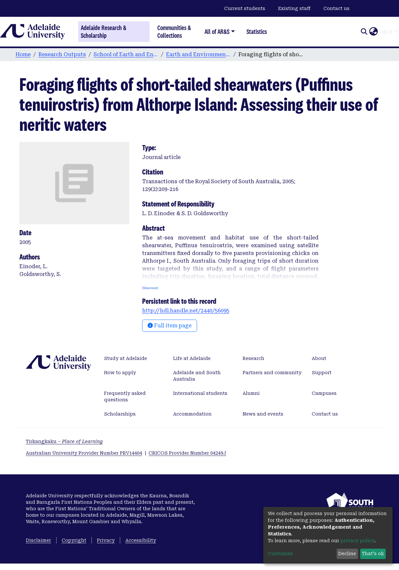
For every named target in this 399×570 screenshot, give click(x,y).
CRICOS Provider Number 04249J (187, 453)
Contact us (336, 8)
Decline (347, 553)
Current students (244, 8)
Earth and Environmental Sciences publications (198, 54)
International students (200, 393)
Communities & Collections (174, 31)
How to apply (120, 372)
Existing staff (294, 8)
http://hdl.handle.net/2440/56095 (185, 311)
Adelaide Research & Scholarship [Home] (103, 31)
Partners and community (272, 372)
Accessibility (140, 540)
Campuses (324, 393)
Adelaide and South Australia (197, 376)
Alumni (251, 393)
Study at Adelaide (125, 358)
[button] (373, 32)
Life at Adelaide (192, 358)
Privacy (106, 540)
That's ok (373, 553)
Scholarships (120, 414)
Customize (280, 553)
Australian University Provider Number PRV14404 (84, 453)
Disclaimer (38, 540)
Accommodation (192, 414)
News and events (263, 414)
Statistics (257, 31)
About (319, 358)
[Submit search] (364, 32)
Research (253, 358)
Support (321, 372)
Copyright (74, 540)
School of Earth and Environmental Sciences (126, 54)
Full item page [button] (170, 325)
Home (23, 54)
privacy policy (357, 540)
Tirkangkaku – (64, 441)
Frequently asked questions (125, 396)
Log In (386, 31)
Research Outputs (62, 54)
